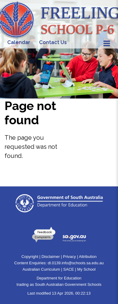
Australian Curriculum (41, 269)
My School (86, 269)
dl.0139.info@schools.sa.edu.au (76, 263)
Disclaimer (50, 256)
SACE (68, 269)
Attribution (88, 256)
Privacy (69, 256)
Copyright (29, 256)
